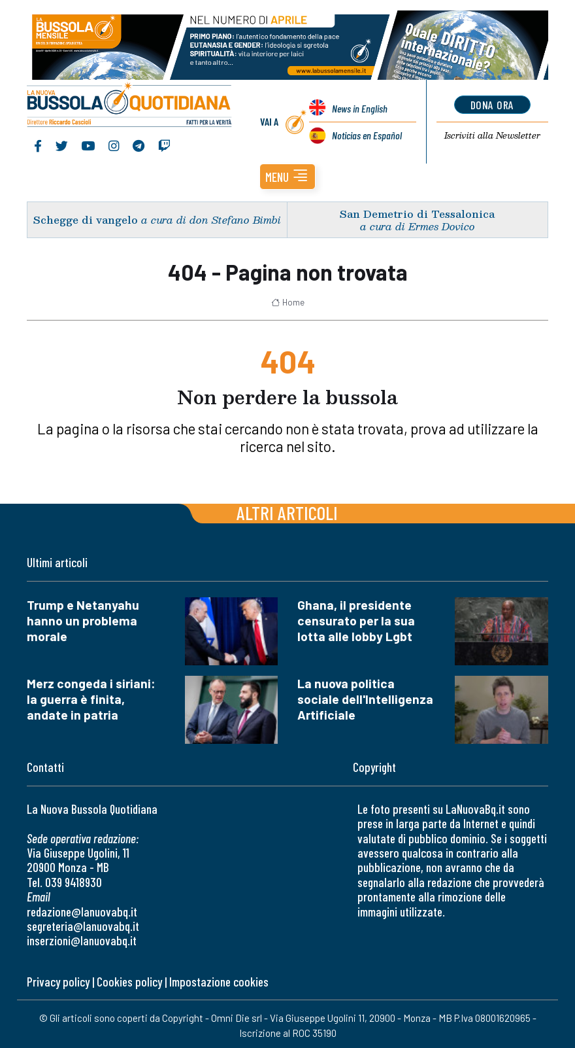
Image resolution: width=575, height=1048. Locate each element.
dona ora (492, 104)
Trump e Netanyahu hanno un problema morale (83, 620)
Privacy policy (58, 981)
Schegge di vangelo (85, 219)
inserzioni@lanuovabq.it (82, 940)
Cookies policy (129, 981)
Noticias (367, 135)
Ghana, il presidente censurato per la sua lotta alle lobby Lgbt (356, 620)
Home (287, 302)
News (359, 108)
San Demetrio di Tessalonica (417, 213)
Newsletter (492, 135)
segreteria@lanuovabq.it (83, 926)
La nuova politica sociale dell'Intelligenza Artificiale (365, 699)
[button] (287, 176)
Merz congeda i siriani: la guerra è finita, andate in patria (91, 699)
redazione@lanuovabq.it (82, 911)
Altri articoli (287, 512)
